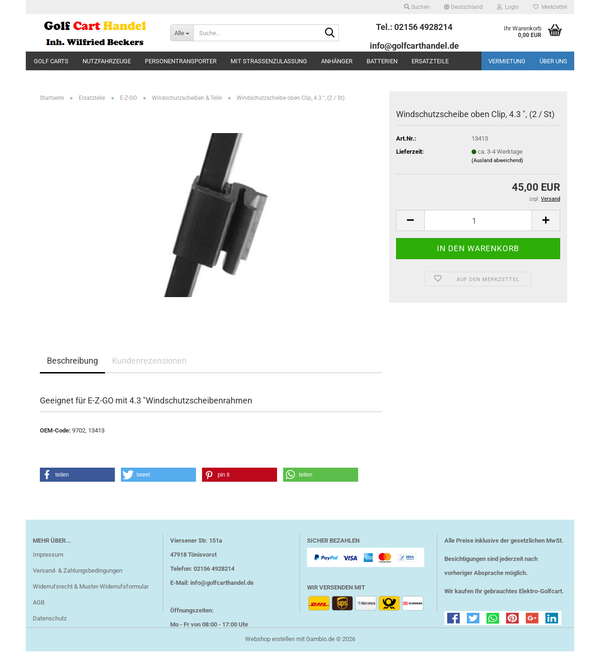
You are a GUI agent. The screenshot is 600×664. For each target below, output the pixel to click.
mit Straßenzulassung (269, 61)
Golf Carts (51, 61)
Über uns (553, 61)
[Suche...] (181, 32)
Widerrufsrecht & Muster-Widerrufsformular (91, 586)
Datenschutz (50, 618)
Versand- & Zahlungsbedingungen (77, 570)
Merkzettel (550, 7)
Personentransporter (181, 61)
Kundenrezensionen (149, 361)
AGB (39, 602)
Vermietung (506, 61)
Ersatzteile (430, 61)
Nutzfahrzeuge (106, 61)
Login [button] (508, 7)
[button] (463, 7)
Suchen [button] (417, 7)
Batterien (382, 61)
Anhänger (336, 61)
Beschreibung (72, 361)
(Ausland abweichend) (497, 160)
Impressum (48, 554)
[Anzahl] (478, 220)
